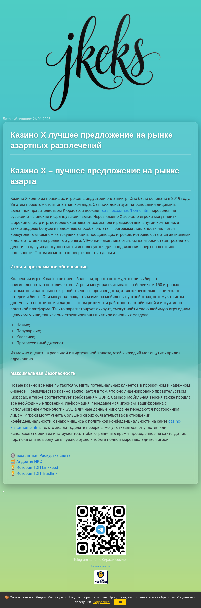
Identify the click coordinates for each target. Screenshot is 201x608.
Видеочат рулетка (100, 566)
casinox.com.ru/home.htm (126, 210)
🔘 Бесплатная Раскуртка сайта (40, 455)
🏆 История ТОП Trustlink (33, 473)
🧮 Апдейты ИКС (26, 461)
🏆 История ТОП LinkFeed (34, 467)
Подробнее (101, 602)
